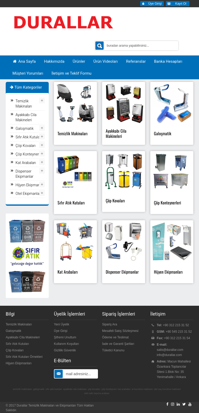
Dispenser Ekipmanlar (24, 174)
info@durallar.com (169, 355)
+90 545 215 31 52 (179, 331)
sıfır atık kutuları (53, 389)
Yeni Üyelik (61, 324)
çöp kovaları (94, 389)
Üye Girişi (60, 331)
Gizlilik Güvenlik (65, 350)
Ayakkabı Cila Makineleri (26, 117)
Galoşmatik (25, 128)
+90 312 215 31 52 (176, 325)
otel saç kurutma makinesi (167, 389)
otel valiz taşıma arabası (96, 393)
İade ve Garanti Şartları (118, 344)
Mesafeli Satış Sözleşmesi (120, 331)
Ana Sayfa (24, 61)
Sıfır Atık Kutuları (29, 137)
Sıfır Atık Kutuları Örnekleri (24, 357)
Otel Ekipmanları (28, 193)
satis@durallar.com (170, 350)
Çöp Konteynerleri (30, 154)
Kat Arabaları (26, 163)
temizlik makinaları (22, 389)
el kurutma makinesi (142, 389)
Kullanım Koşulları (66, 344)
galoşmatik (38, 389)
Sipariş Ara (109, 324)
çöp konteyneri (109, 389)
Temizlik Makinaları (24, 103)
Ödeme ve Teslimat (115, 337)
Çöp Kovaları (25, 146)
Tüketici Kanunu (113, 350)
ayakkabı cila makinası (75, 389)
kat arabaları (124, 389)
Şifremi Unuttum (65, 337)
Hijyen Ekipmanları (30, 185)
